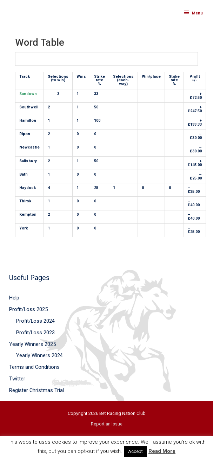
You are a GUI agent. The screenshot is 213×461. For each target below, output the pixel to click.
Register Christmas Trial (36, 390)
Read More (161, 451)
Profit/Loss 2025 (28, 309)
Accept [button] (135, 451)
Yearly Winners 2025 (32, 344)
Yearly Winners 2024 (39, 355)
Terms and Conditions (34, 367)
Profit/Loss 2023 (35, 332)
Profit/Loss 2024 (35, 321)
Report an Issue (106, 424)
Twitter (17, 378)
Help (14, 298)
